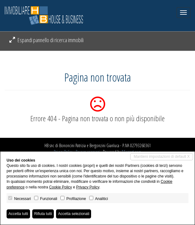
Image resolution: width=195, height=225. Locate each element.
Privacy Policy (87, 187)
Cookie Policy (60, 187)
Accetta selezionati (73, 214)
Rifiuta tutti (43, 214)
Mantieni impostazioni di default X (162, 156)
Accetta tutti (18, 214)
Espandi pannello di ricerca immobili (46, 40)
